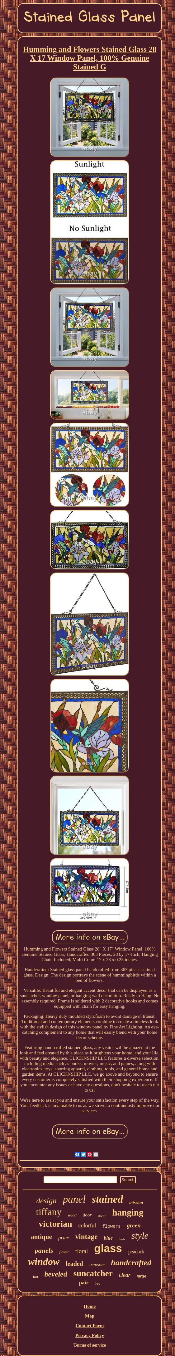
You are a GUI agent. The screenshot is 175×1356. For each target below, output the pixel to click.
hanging (127, 1212)
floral (81, 1251)
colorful (87, 1225)
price (63, 1238)
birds (122, 1239)
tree (97, 1283)
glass (108, 1248)
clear (124, 1275)
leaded (74, 1263)
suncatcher (93, 1273)
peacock (136, 1251)
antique (41, 1237)
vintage (86, 1237)
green (133, 1225)
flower (64, 1252)
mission (136, 1202)
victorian (55, 1224)
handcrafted (131, 1262)
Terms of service (89, 1345)
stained (107, 1199)
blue (108, 1238)
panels (44, 1250)
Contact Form (90, 1325)
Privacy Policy (89, 1335)
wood (72, 1215)
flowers (111, 1226)
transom (97, 1264)
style (140, 1235)
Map (89, 1315)
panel (74, 1199)
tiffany (49, 1211)
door (87, 1214)
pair (83, 1283)
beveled (56, 1274)
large (141, 1276)
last (35, 1276)
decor (102, 1216)
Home (90, 1306)
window (43, 1261)
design (46, 1200)
